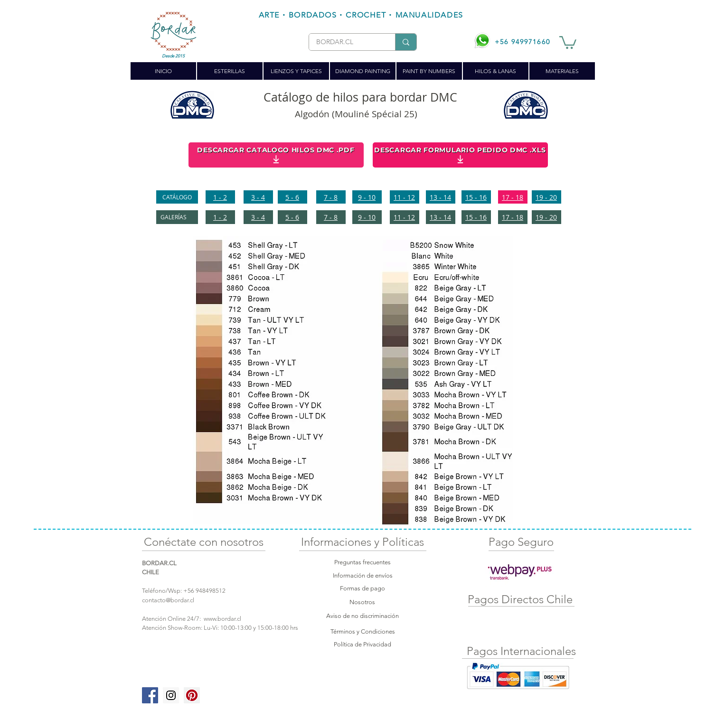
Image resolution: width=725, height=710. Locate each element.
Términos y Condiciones (362, 631)
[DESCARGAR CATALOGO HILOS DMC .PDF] (276, 155)
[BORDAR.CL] (344, 42)
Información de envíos (363, 575)
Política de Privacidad (362, 644)
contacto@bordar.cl (168, 600)
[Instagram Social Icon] (171, 695)
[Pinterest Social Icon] (192, 695)
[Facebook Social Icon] (150, 695)
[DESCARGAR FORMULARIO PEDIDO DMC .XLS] (460, 155)
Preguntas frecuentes (362, 562)
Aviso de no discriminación (362, 615)
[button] (567, 42)
